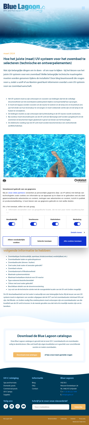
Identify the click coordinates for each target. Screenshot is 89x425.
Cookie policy (64, 418)
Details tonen (76, 232)
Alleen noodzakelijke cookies (16, 241)
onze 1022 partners (16, 193)
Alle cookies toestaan (72, 241)
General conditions (52, 418)
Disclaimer (73, 418)
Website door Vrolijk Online (79, 421)
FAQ (33, 385)
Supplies (6, 394)
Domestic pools (9, 385)
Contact (35, 388)
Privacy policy (82, 418)
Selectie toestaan (44, 241)
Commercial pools (10, 388)
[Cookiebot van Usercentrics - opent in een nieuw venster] (76, 180)
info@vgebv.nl (67, 394)
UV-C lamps (7, 391)
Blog (34, 382)
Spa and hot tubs (9, 382)
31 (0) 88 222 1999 (70, 391)
